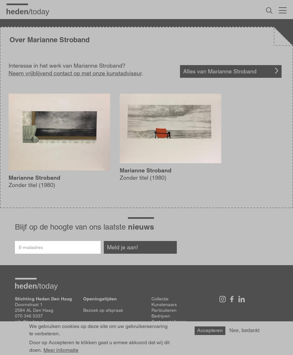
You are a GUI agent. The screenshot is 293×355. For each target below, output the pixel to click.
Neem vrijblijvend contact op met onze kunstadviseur (75, 73)
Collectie (160, 298)
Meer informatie (60, 351)
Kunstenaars (164, 304)
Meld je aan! (122, 247)
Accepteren (210, 332)
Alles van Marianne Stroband (219, 71)
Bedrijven (160, 315)
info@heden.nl (29, 321)
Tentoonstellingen (169, 321)
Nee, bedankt (245, 332)
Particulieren (163, 310)
